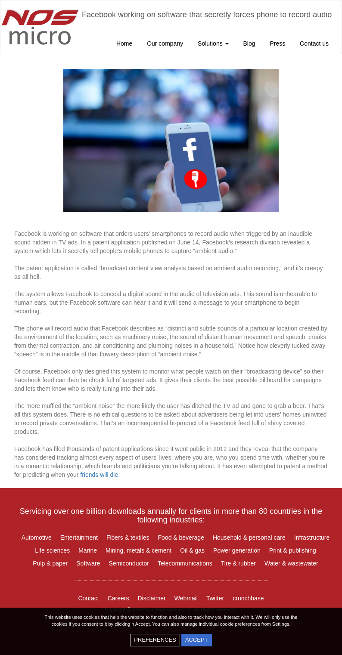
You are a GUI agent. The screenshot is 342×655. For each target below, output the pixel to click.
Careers (118, 598)
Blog (249, 43)
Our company (165, 43)
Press (277, 43)
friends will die (99, 474)
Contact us (314, 43)
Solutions (213, 43)
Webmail (186, 598)
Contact (88, 598)
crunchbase (248, 598)
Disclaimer (151, 598)
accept (196, 639)
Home (124, 43)
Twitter (215, 598)
